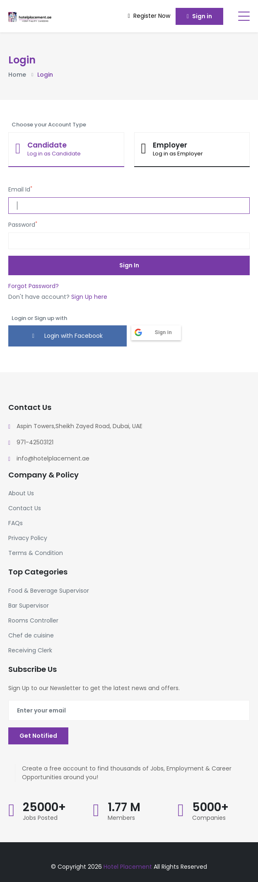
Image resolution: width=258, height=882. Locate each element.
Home (17, 74)
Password (22, 224)
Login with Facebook (67, 336)
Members (121, 818)
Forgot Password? (33, 286)
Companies (209, 818)
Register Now (149, 16)
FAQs (15, 523)
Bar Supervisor (28, 605)
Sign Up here (89, 297)
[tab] (66, 149)
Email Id (20, 189)
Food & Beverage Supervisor (48, 590)
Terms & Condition (35, 553)
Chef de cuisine (31, 635)
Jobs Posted (40, 818)
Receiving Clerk (30, 650)
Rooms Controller (33, 620)
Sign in (199, 16)
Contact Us (24, 508)
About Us (21, 493)
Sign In (129, 265)
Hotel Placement (129, 867)
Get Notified (38, 736)
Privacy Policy (27, 538)
